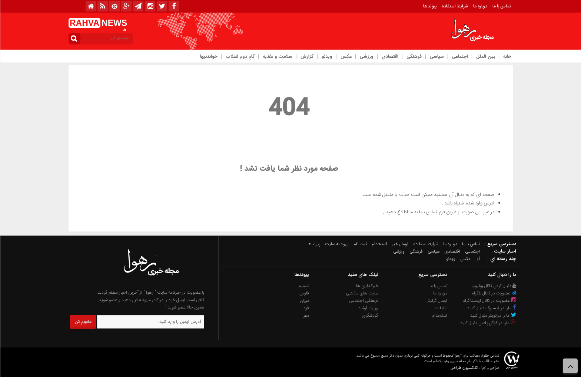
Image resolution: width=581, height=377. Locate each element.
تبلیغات (440, 308)
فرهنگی (413, 57)
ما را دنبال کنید (502, 275)
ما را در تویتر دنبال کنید (493, 315)
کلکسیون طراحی (464, 367)
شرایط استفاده (454, 6)
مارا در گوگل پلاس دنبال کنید (488, 323)
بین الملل (485, 57)
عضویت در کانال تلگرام (493, 293)
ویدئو (326, 57)
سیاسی (436, 57)
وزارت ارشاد (368, 308)
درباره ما (480, 6)
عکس (345, 57)
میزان (304, 300)
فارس (304, 293)
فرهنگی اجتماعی (363, 300)
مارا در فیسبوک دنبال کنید (491, 308)
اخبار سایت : (503, 251)
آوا (477, 259)
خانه (507, 57)
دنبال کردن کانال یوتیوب (493, 286)
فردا (305, 308)
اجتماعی (460, 57)
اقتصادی (389, 57)
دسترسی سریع (432, 275)
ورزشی (366, 57)
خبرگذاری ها (367, 286)
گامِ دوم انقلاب (239, 57)
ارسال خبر (400, 244)
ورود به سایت (336, 244)
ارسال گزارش (436, 300)
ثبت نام (359, 244)
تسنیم (303, 286)
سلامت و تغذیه (277, 57)
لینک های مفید (363, 275)
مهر (306, 315)
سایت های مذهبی (361, 293)
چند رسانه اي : (501, 259)
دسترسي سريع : (500, 244)
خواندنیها (208, 57)
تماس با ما (501, 6)
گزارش (306, 57)
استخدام (379, 244)
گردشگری (369, 315)
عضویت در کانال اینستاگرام (489, 300)
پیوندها (429, 6)
